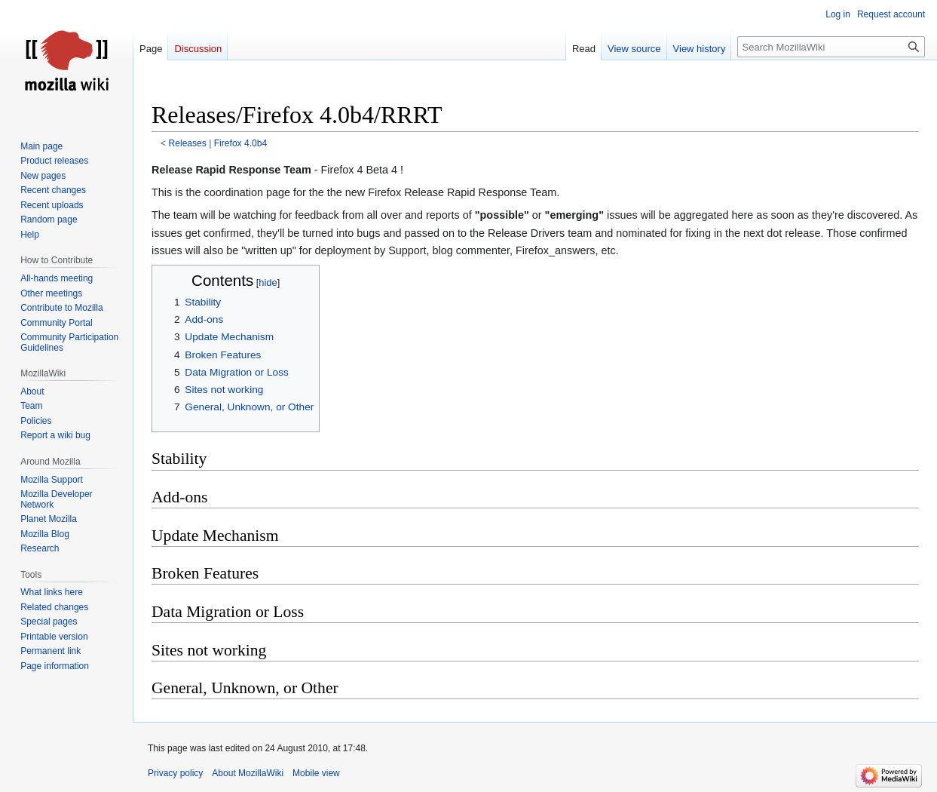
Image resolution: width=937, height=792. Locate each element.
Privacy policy (175, 773)
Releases (188, 143)
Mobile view (316, 773)
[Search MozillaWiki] (831, 46)
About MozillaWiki (247, 773)
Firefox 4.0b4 (241, 143)
